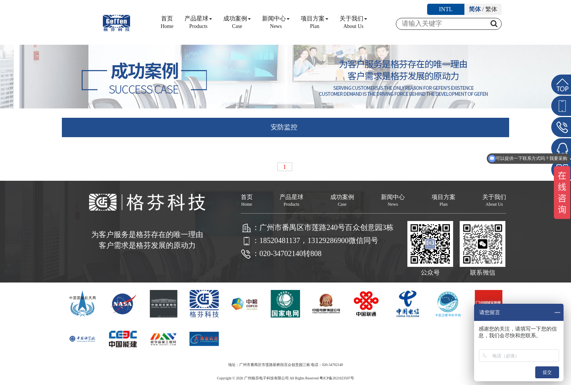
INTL (445, 9)
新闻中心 (276, 22)
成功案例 (237, 22)
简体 (475, 9)
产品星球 (198, 22)
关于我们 (353, 22)
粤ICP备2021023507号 (336, 378)
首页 (167, 22)
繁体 (491, 9)
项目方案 (314, 22)
